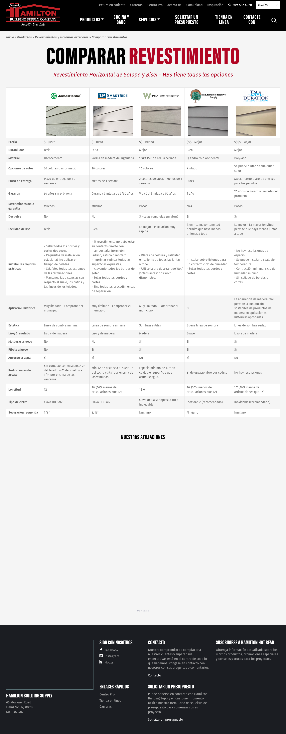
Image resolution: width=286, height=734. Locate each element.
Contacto (154, 675)
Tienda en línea (110, 700)
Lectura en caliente (111, 5)
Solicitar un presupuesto (165, 719)
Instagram (112, 656)
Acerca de (174, 5)
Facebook (111, 650)
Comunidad (194, 5)
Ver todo (143, 611)
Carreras (136, 5)
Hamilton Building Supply (29, 695)
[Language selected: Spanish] (268, 5)
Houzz (109, 662)
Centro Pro (155, 5)
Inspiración (215, 5)
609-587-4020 (242, 5)
